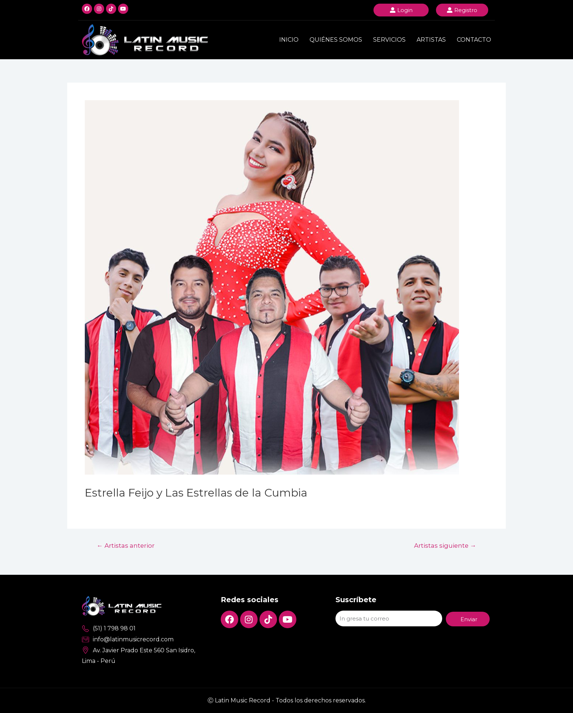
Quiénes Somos (336, 39)
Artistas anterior (126, 545)
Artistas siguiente (444, 545)
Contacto (474, 39)
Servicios (389, 39)
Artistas (431, 39)
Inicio (289, 39)
